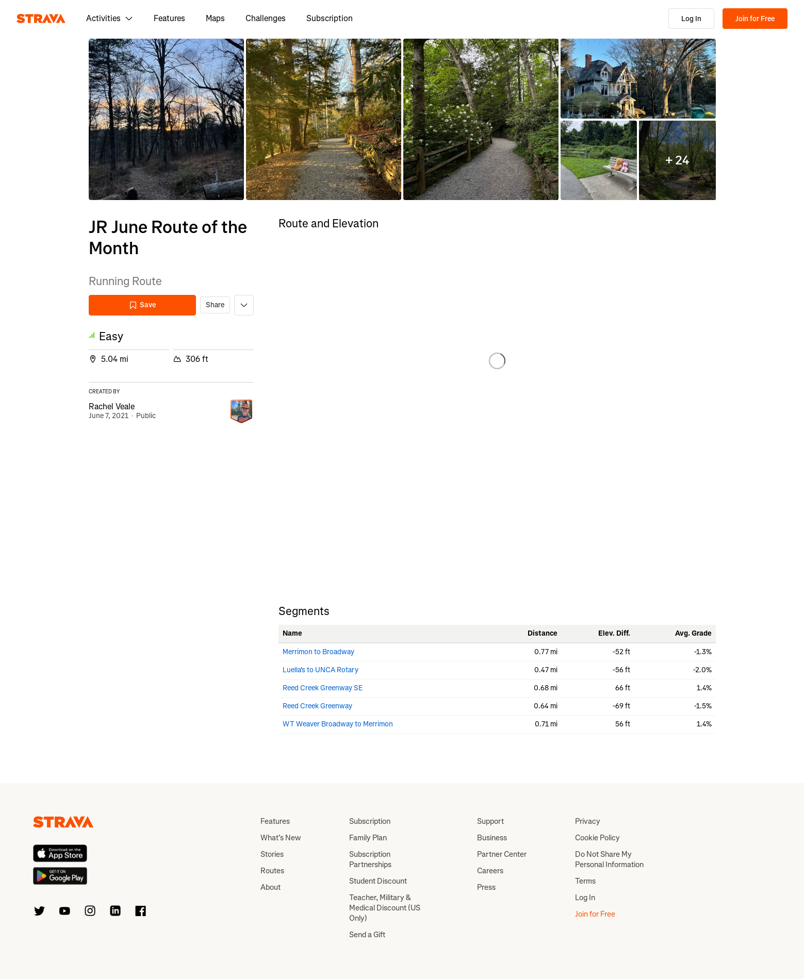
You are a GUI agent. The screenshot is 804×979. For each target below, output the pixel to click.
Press (486, 887)
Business (492, 838)
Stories (272, 854)
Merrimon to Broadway (318, 652)
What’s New (280, 838)
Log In (691, 19)
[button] (166, 119)
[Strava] (41, 18)
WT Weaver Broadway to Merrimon (338, 724)
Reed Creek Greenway (317, 706)
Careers (490, 871)
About (270, 887)
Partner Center (502, 854)
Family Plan (368, 838)
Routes (272, 871)
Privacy (587, 821)
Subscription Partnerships (370, 859)
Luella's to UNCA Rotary (320, 670)
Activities (109, 18)
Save (142, 305)
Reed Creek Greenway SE (323, 688)
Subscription (329, 18)
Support (490, 821)
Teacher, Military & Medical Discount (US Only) (384, 907)
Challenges (265, 18)
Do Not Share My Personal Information (609, 859)
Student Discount (378, 881)
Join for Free (755, 19)
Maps (215, 18)
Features (169, 18)
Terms (585, 881)
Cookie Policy (597, 838)
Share (215, 305)
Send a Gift (367, 935)
